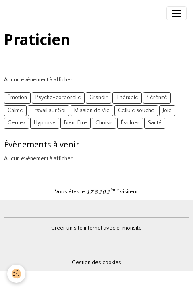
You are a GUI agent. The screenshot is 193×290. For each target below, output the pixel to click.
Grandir (98, 97)
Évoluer (130, 123)
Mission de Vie (92, 110)
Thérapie (127, 97)
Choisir (103, 123)
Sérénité (157, 97)
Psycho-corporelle (58, 97)
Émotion (17, 97)
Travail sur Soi (48, 110)
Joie (167, 110)
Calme (15, 110)
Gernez (16, 123)
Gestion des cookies (96, 262)
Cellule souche (136, 110)
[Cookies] (16, 274)
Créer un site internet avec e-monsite (96, 228)
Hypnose (45, 123)
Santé (155, 123)
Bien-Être (75, 123)
